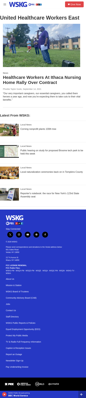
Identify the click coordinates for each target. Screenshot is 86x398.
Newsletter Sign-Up (14, 361)
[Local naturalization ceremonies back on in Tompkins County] (9, 173)
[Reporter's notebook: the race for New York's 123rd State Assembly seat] (9, 194)
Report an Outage (14, 354)
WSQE (38, 271)
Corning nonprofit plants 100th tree (38, 129)
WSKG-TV (70, 271)
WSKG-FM (10, 271)
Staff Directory (12, 317)
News (5, 73)
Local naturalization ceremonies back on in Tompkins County (51, 172)
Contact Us (11, 310)
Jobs (8, 304)
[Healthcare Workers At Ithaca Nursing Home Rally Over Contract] (41, 45)
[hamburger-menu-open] (4, 4)
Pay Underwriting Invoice (17, 367)
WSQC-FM (53, 271)
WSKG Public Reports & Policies (20, 323)
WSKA (8, 273)
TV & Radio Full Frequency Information (23, 342)
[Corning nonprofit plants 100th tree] (9, 130)
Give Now (75, 4)
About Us (10, 279)
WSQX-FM (20, 271)
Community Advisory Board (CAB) (21, 298)
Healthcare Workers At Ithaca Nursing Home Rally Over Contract (42, 80)
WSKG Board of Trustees (17, 292)
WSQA (45, 271)
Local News (26, 125)
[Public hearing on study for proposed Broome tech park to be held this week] (9, 151)
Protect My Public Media (17, 335)
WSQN (62, 271)
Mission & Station (14, 285)
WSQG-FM (30, 271)
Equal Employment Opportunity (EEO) (23, 329)
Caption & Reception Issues (18, 348)
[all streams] (82, 394)
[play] (4, 394)
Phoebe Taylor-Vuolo (12, 89)
